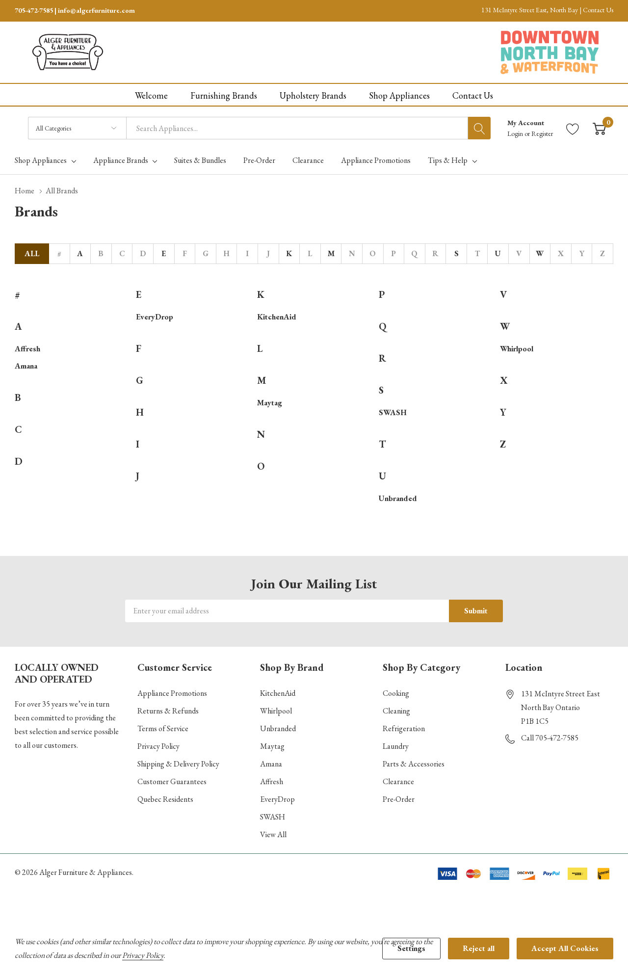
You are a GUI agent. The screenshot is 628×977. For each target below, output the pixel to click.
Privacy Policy (158, 746)
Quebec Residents (165, 799)
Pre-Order (399, 799)
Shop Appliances (41, 160)
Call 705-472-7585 (549, 738)
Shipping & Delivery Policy (178, 764)
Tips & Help (448, 160)
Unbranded (398, 498)
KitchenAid (276, 317)
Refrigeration (404, 728)
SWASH (393, 412)
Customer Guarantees (172, 781)
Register (542, 133)
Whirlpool (516, 348)
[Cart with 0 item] (599, 128)
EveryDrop (154, 317)
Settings (411, 948)
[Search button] (479, 128)
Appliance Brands (120, 160)
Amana (26, 366)
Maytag (269, 402)
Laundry (396, 746)
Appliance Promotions (172, 693)
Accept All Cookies (565, 948)
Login (515, 133)
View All (273, 834)
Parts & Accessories (414, 764)
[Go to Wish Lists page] (572, 128)
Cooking (396, 693)
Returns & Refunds (168, 711)
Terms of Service (162, 728)
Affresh (27, 348)
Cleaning (396, 711)
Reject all (479, 948)
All (32, 253)
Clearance (398, 781)
